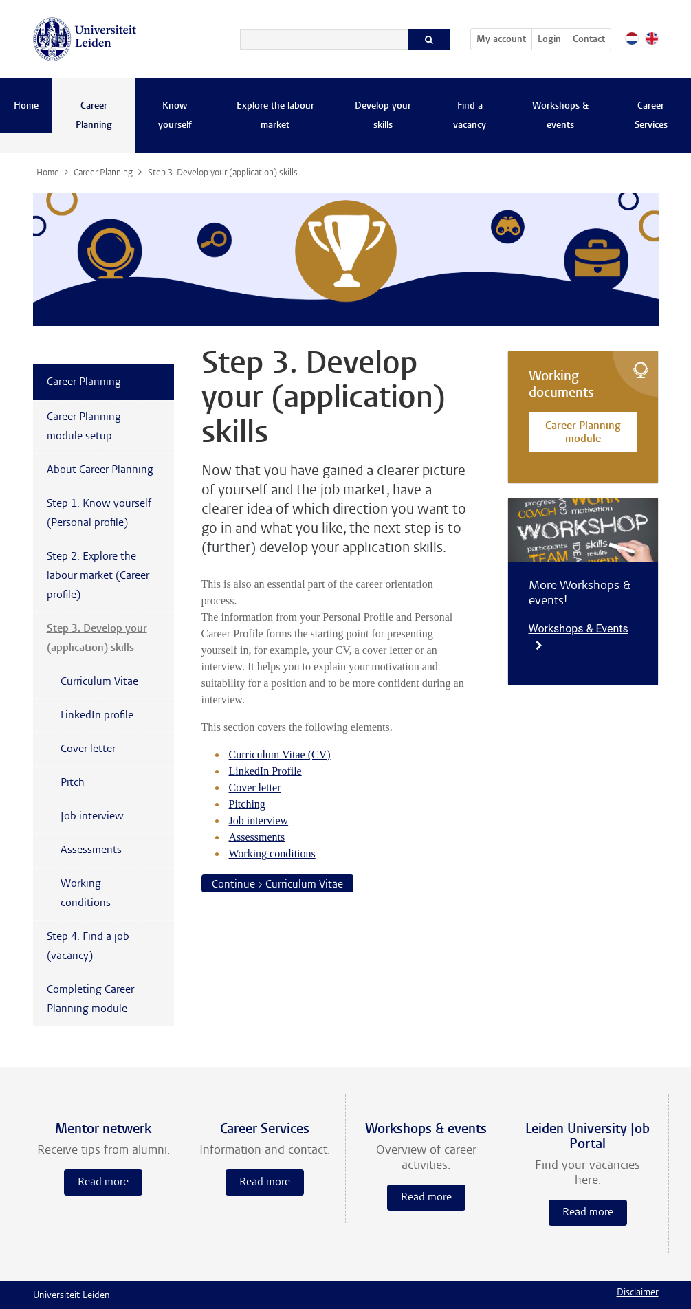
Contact (589, 40)
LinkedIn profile (97, 715)
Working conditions (272, 853)
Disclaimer (638, 1293)
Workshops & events (560, 116)
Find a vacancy (469, 116)
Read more (103, 1182)
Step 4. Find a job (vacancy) (88, 947)
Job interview (259, 820)
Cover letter (255, 787)
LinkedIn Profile (265, 771)
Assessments (257, 837)
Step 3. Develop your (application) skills (97, 639)
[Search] (324, 39)
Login (549, 40)
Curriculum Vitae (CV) (280, 754)
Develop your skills (383, 116)
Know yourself (175, 116)
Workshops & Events (578, 636)
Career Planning (94, 116)
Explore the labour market (275, 116)
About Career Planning (100, 470)
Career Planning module (583, 433)
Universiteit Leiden (71, 1296)
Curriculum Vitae (99, 682)
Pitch (73, 783)
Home (26, 106)
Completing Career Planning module (90, 999)
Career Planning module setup (84, 427)
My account (503, 37)
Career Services (651, 116)
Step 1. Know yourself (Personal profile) (99, 513)
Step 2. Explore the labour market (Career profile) (98, 576)
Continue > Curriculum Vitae (277, 884)
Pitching (247, 804)
